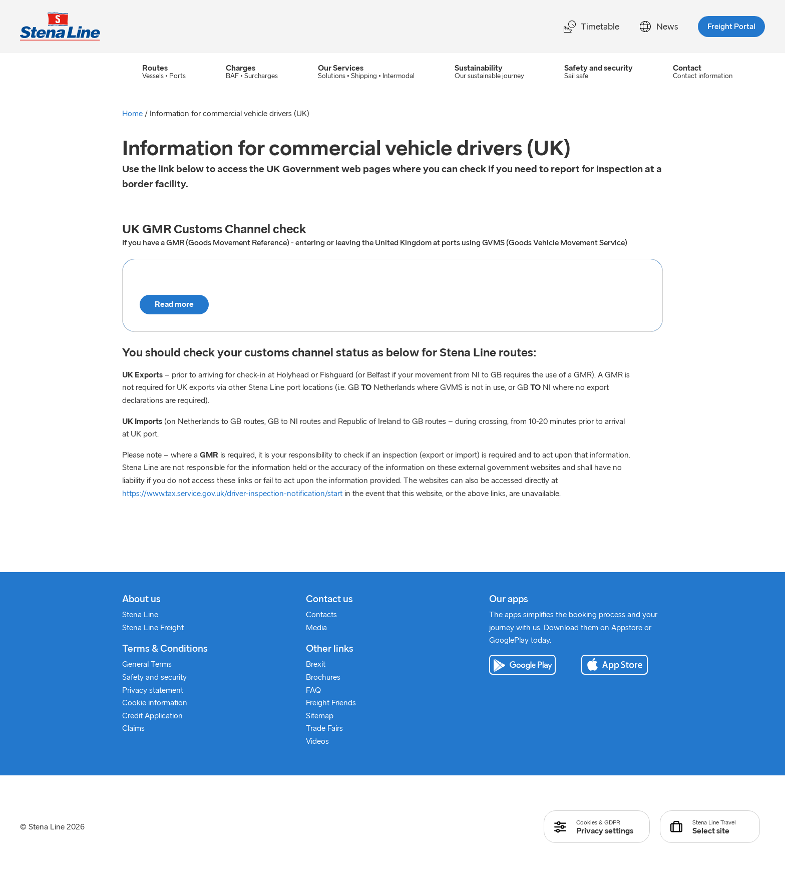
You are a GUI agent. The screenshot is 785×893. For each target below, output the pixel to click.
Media (316, 628)
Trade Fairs (324, 728)
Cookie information (154, 703)
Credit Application (152, 716)
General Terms (147, 664)
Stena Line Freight (153, 628)
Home (132, 114)
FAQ (313, 690)
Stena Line (140, 615)
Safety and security (154, 677)
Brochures (323, 677)
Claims (133, 728)
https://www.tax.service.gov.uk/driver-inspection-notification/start (232, 494)
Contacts (321, 615)
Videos (317, 741)
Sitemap (319, 716)
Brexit (315, 664)
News (658, 27)
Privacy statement (152, 690)
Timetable (591, 27)
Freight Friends (331, 703)
